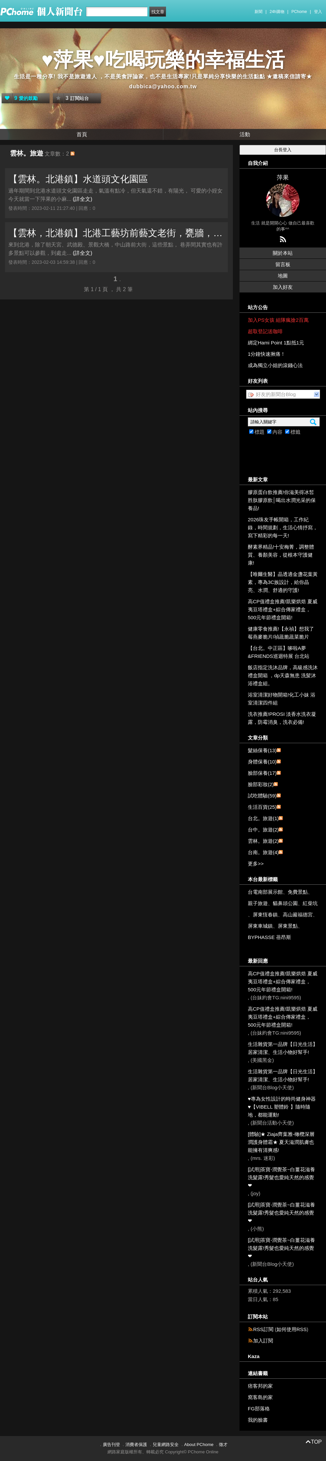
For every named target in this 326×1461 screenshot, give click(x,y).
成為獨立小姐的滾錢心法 (275, 365)
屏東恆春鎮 (265, 914)
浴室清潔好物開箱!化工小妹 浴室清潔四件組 (281, 699)
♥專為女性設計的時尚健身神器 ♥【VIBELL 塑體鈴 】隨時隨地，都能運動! (282, 1107)
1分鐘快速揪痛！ (266, 354)
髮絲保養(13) (262, 750)
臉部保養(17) (262, 773)
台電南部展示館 (265, 892)
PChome (299, 11)
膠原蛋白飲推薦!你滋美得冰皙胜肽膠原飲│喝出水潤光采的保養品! (282, 500)
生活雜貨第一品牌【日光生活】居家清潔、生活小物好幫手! (283, 1048)
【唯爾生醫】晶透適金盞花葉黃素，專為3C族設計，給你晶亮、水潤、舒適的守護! (283, 582)
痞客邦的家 (260, 1386)
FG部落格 (259, 1408)
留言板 (282, 264)
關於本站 (283, 253)
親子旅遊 (258, 903)
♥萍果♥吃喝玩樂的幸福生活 (162, 60)
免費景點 (298, 892)
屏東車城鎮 (260, 926)
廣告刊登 (111, 1444)
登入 (318, 11)
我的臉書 (258, 1420)
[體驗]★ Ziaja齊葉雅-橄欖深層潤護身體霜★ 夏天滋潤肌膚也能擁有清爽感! (281, 1142)
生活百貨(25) (262, 807)
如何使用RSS (291, 1329)
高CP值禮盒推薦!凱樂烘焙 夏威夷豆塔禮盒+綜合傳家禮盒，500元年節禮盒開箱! (282, 609)
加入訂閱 (263, 1340)
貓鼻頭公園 (285, 903)
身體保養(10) (262, 761)
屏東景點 (288, 926)
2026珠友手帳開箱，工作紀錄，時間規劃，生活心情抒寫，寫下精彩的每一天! (283, 527)
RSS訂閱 (263, 1329)
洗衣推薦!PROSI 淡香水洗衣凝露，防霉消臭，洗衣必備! (282, 718)
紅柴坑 (310, 903)
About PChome (199, 1444)
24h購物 (277, 11)
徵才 (223, 1444)
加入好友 (283, 287)
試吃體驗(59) (262, 795)
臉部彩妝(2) (261, 784)
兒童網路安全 (166, 1444)
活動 (245, 134)
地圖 (283, 275)
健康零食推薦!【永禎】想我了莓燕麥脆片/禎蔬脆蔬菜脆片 (281, 633)
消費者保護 (136, 1444)
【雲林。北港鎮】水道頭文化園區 (78, 179)
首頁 (82, 134)
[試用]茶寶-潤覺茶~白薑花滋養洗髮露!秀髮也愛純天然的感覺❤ (281, 1177)
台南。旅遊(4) (263, 852)
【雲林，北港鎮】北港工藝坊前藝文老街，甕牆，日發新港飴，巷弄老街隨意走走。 (116, 233)
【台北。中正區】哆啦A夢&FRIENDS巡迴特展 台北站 (278, 652)
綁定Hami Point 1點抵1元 (276, 342)
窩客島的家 (260, 1397)
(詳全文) (82, 199)
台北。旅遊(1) (263, 818)
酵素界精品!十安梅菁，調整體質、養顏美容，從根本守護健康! (281, 555)
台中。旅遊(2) (263, 829)
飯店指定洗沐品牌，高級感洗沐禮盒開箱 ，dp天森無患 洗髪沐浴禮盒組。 (283, 675)
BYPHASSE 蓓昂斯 (269, 937)
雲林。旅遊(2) (263, 841)
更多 (256, 863)
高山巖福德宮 (298, 914)
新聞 (258, 11)
